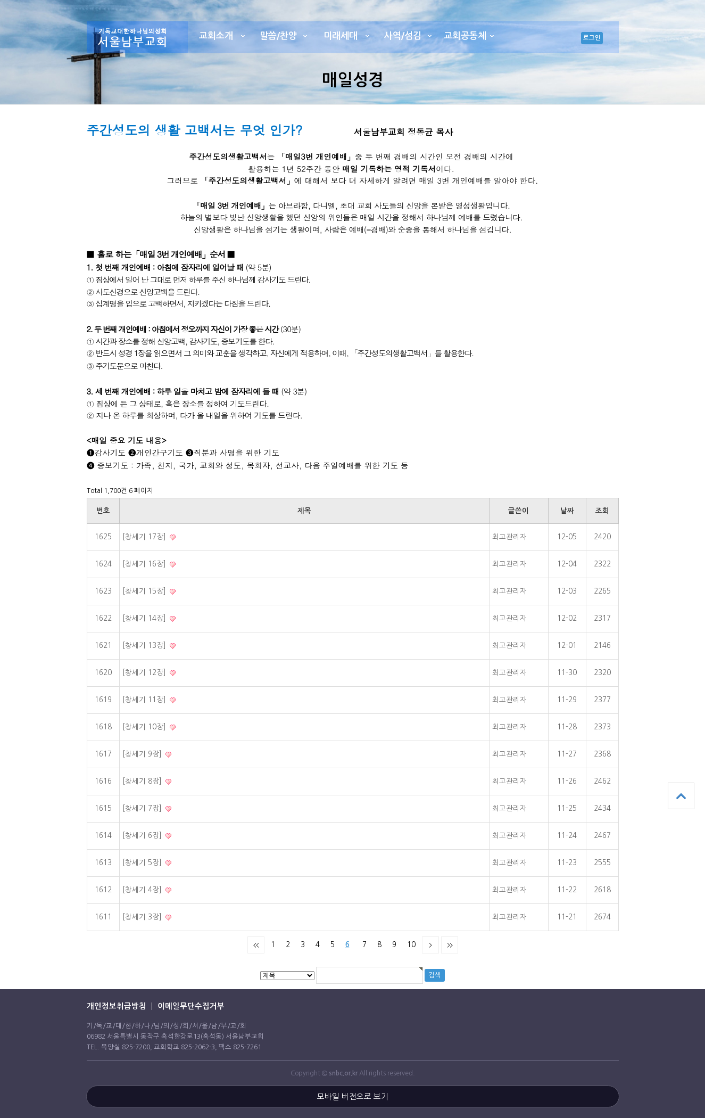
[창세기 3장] (143, 917)
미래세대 (341, 35)
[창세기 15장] (145, 591)
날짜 (567, 510)
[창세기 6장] (143, 835)
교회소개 (216, 35)
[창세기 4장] (143, 889)
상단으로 (681, 796)
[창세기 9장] (143, 754)
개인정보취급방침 (116, 1006)
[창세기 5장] (143, 862)
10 (411, 944)
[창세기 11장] (145, 699)
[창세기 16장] (145, 564)
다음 (430, 944)
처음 (255, 944)
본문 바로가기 (0, 0)
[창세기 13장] (145, 645)
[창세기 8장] (143, 781)
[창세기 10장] (145, 727)
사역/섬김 (402, 35)
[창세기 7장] (143, 808)
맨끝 (449, 944)
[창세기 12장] (145, 672)
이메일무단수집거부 (191, 1006)
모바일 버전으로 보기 (352, 1096)
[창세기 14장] (145, 618)
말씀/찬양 (278, 35)
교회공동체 (465, 35)
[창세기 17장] (145, 536)
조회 (602, 510)
